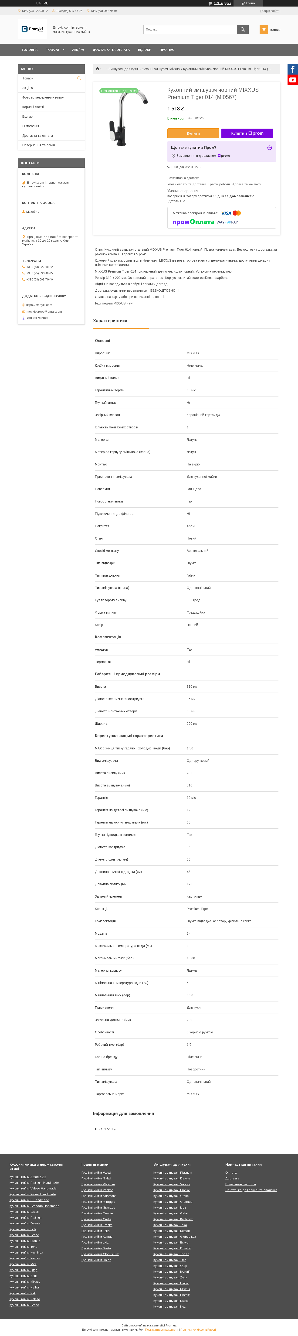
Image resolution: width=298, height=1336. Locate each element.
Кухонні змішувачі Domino (172, 1248)
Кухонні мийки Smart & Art (28, 1177)
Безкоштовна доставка (183, 178)
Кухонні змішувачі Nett (169, 1306)
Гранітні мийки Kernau (96, 1236)
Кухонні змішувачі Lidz (169, 1207)
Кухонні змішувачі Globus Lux (174, 1236)
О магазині (30, 126)
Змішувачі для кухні (124, 69)
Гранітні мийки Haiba (96, 1260)
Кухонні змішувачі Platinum (172, 1172)
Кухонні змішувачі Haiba (171, 1283)
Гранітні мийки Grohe (96, 1219)
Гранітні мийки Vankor (97, 1190)
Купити (193, 133)
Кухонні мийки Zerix (23, 1276)
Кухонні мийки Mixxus (25, 1281)
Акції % (78, 49)
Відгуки (144, 49)
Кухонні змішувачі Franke (171, 1190)
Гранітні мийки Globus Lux (100, 1254)
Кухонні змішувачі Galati (170, 1213)
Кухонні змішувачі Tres (169, 1260)
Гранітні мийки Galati (96, 1178)
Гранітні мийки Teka (95, 1231)
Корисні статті (33, 107)
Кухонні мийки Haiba (24, 1287)
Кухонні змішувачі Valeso (171, 1184)
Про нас (167, 49)
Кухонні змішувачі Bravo (171, 1242)
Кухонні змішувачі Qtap (170, 1266)
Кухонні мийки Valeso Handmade (33, 1188)
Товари (52, 49)
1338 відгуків (222, 3)
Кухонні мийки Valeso (25, 1299)
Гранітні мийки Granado (98, 1207)
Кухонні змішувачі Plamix (171, 1295)
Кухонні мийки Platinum (26, 1217)
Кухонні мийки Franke (25, 1241)
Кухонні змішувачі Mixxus (161, 69)
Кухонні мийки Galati (24, 1211)
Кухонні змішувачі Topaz (171, 1254)
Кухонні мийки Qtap (23, 1270)
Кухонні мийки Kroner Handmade (33, 1194)
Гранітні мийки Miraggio (98, 1201)
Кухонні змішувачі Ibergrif (171, 1271)
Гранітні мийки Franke (96, 1225)
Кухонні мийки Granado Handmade (34, 1206)
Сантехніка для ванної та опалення (251, 1190)
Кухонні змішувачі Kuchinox (173, 1219)
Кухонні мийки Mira (23, 1264)
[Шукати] (243, 29)
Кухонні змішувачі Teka (170, 1225)
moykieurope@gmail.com (44, 311)
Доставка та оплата (111, 49)
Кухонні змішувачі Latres (171, 1300)
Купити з (247, 133)
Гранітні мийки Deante (97, 1213)
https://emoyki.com (39, 305)
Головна (29, 49)
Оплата (231, 1172)
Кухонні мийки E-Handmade (29, 1200)
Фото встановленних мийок (43, 97)
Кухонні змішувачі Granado (173, 1201)
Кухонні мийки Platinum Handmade (34, 1182)
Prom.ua (171, 1325)
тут (131, 303)
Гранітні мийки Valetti (96, 1172)
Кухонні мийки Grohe (24, 1235)
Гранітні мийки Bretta (96, 1248)
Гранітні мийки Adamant (98, 1196)
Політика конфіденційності (198, 1329)
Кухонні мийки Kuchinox (26, 1252)
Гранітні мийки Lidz (95, 1242)
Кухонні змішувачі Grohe (171, 1196)
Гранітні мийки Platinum (98, 1184)
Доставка (232, 1178)
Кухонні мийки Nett (23, 1293)
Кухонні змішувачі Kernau (171, 1231)
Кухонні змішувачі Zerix (170, 1277)
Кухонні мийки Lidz (23, 1229)
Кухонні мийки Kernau (25, 1258)
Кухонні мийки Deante (25, 1223)
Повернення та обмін (38, 145)
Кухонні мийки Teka (23, 1246)
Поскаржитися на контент (161, 1329)
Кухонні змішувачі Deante (171, 1178)
